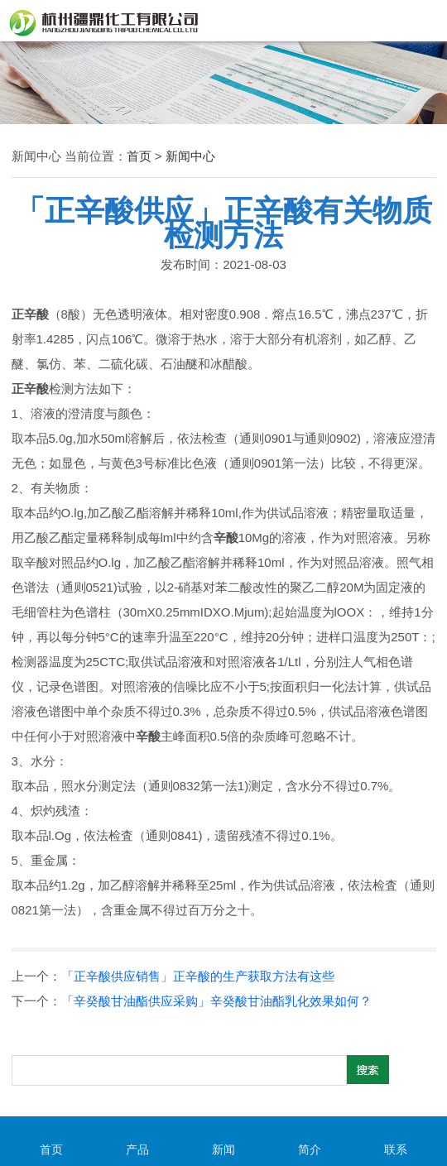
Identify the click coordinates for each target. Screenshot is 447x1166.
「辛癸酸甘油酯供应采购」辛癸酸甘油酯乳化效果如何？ (216, 1001)
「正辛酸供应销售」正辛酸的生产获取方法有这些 (197, 976)
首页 (139, 156)
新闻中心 (190, 156)
